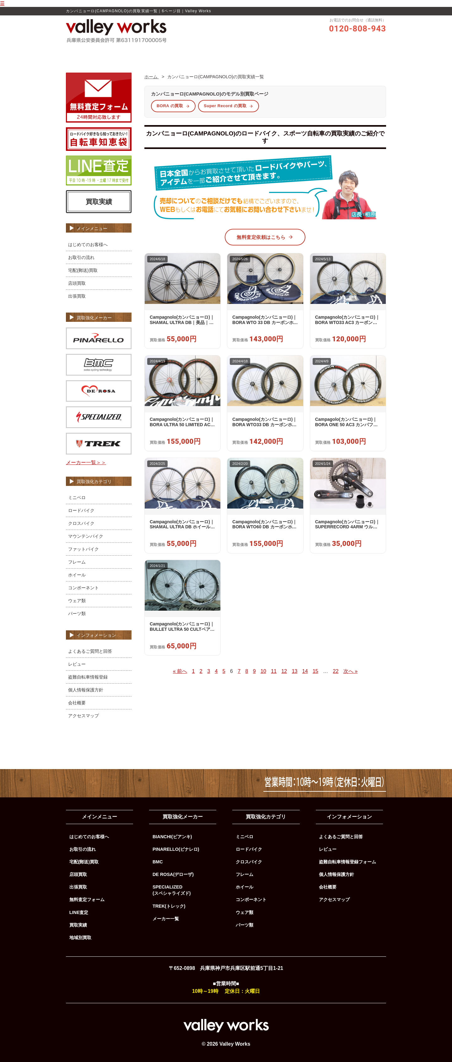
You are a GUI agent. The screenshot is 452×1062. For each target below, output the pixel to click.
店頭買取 (77, 283)
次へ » (350, 671)
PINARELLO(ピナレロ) (176, 849)
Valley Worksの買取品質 (172, 52)
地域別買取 (80, 937)
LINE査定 (79, 912)
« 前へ (180, 671)
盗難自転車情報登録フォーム (347, 861)
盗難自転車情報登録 (88, 677)
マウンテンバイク (85, 536)
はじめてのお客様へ (88, 244)
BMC (158, 861)
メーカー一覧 (166, 918)
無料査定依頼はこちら (265, 237)
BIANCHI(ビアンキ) (172, 836)
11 (274, 671)
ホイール (77, 574)
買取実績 (276, 52)
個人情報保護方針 (85, 689)
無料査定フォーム (87, 899)
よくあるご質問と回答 (90, 651)
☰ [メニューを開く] (2, 3)
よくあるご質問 (309, 52)
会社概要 (77, 702)
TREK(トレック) (169, 906)
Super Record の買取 (228, 105)
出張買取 (77, 296)
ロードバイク (81, 510)
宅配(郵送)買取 (83, 270)
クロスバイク (81, 523)
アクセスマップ (83, 715)
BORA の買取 (173, 105)
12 (284, 671)
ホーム (133, 52)
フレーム (77, 561)
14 (305, 671)
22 (336, 671)
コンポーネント (83, 587)
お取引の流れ (245, 52)
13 (295, 671)
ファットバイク (83, 549)
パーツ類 (77, 613)
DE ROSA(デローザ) (173, 874)
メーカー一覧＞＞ (86, 462)
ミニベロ (77, 497)
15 (315, 671)
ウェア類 (77, 600)
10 (263, 671)
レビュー (214, 52)
